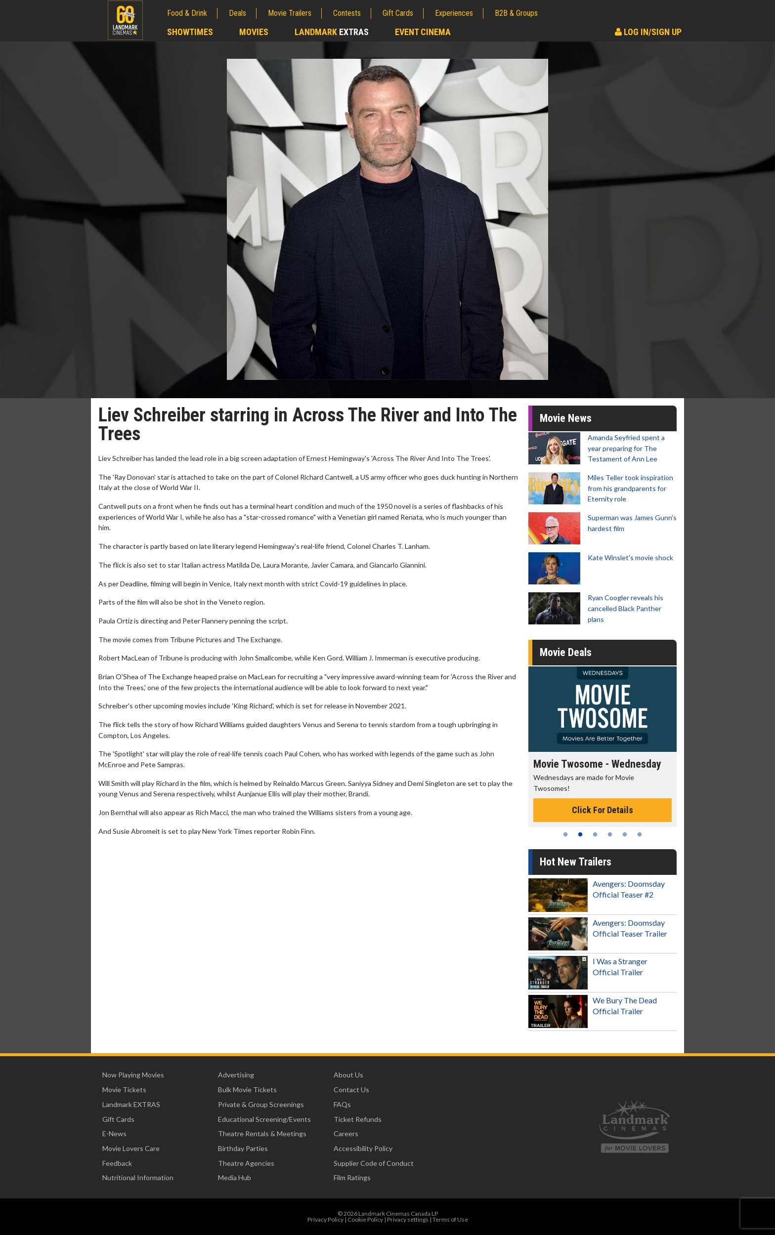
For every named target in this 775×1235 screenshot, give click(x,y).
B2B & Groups (516, 13)
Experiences (454, 13)
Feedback (117, 1163)
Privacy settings (408, 1219)
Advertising (236, 1074)
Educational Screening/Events (264, 1119)
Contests (347, 13)
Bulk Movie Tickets (247, 1089)
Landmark (332, 32)
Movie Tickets (124, 1089)
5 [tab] (625, 834)
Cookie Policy (365, 1219)
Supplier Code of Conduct (374, 1163)
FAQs (342, 1104)
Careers (346, 1133)
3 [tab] (595, 834)
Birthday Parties (243, 1148)
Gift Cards (398, 13)
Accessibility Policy (363, 1148)
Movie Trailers (289, 13)
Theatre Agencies (246, 1163)
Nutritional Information (137, 1177)
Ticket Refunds (358, 1119)
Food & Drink (187, 13)
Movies (253, 32)
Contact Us (351, 1089)
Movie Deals (566, 652)
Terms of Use (450, 1219)
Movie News (566, 418)
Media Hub (234, 1177)
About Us (348, 1074)
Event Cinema (423, 32)
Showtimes (190, 32)
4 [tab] (610, 834)
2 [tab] (580, 834)
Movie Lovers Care (131, 1148)
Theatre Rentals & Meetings (262, 1133)
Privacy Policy (325, 1219)
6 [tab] (640, 834)
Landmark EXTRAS (131, 1104)
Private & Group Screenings (261, 1104)
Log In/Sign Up (648, 32)
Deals (237, 13)
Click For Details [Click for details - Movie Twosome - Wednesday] (602, 810)
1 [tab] (565, 834)
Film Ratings (352, 1177)
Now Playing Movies (133, 1074)
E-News (114, 1133)
